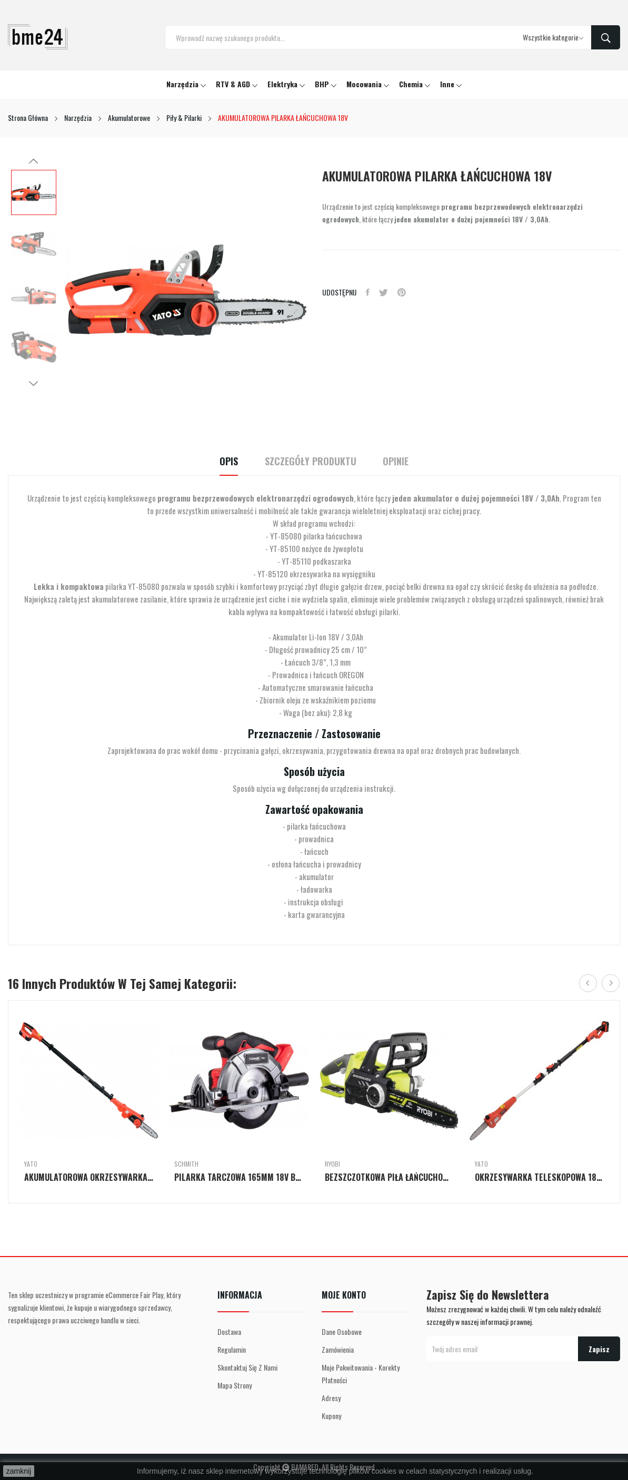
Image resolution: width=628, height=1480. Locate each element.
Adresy (331, 1397)
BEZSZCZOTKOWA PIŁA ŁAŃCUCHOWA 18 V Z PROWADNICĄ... (389, 1177)
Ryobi (332, 1164)
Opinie (403, 461)
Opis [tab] (222, 461)
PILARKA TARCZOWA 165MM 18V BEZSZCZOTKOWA (238, 1177)
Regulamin (231, 1349)
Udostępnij (369, 292)
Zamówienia (338, 1349)
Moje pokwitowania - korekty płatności (361, 1373)
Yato (30, 1164)
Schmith (186, 1164)
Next (33, 383)
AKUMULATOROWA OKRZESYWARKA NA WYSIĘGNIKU (88, 1177)
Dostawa (229, 1331)
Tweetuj (385, 292)
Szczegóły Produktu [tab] (310, 461)
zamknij (18, 1471)
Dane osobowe (342, 1331)
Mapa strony (234, 1385)
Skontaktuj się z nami (247, 1367)
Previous (33, 161)
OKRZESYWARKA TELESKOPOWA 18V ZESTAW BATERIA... (539, 1177)
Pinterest (404, 292)
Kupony (331, 1415)
